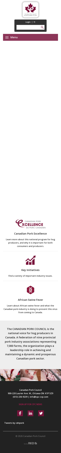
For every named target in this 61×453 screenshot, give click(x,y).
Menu (11, 37)
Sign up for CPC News (30, 404)
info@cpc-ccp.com (39, 396)
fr (34, 22)
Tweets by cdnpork (14, 422)
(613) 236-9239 (20, 396)
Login (28, 22)
